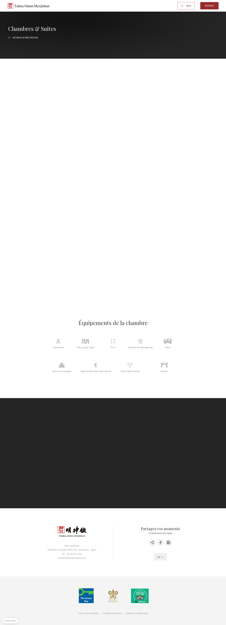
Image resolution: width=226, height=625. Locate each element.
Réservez (209, 6)
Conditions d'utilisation (112, 609)
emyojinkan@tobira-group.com (72, 554)
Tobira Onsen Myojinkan (88, 609)
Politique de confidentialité (136, 609)
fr (162, 553)
